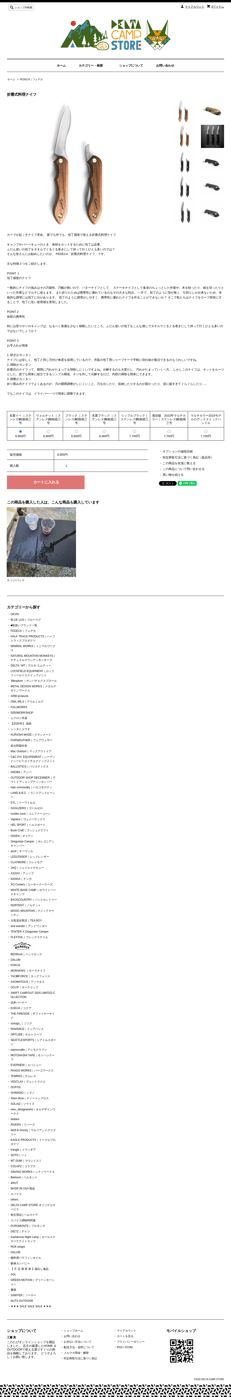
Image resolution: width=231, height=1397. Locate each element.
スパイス (16, 1194)
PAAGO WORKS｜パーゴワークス (32, 1070)
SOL (13, 1274)
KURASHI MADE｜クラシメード (31, 734)
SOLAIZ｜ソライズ (22, 1103)
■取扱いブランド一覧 (24, 625)
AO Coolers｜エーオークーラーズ (32, 884)
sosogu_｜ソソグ (21, 1023)
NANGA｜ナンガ (21, 879)
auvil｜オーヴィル (22, 851)
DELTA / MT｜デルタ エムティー (31, 665)
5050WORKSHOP (22, 712)
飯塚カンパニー (20, 1263)
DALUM (15, 959)
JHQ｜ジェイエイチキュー (27, 867)
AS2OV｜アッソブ (22, 873)
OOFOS (16, 1087)
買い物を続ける (173, 474)
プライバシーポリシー (131, 1341)
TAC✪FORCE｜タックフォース (30, 976)
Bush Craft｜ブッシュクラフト (30, 830)
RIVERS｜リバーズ (23, 1124)
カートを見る (125, 1336)
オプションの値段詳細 (178, 451)
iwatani (15, 1119)
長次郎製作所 (19, 745)
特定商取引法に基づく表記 (80, 1358)
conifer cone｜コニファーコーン (31, 813)
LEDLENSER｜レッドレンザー (30, 856)
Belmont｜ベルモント (24, 1177)
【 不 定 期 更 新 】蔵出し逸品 (30, 1269)
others (14, 1199)
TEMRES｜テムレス (23, 1076)
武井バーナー (19, 1002)
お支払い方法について (77, 1341)
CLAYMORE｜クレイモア (27, 862)
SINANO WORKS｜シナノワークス (33, 1171)
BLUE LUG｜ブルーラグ (26, 619)
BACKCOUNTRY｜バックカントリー (34, 899)
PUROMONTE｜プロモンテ (28, 1226)
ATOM (129, 1347)
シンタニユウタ (20, 729)
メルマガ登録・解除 (76, 1352)
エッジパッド (16, 580)
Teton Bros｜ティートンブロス (30, 1098)
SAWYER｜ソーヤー (23, 1295)
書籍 (13, 1289)
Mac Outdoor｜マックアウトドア (31, 751)
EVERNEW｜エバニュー (26, 1065)
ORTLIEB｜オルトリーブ (26, 1034)
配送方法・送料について (79, 1347)
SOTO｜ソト (19, 1155)
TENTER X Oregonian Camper (30, 931)
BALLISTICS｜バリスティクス (30, 766)
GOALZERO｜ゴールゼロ (27, 808)
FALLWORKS (19, 707)
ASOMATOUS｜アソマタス (28, 981)
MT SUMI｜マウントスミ (26, 1160)
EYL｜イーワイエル (23, 802)
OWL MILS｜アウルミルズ (27, 701)
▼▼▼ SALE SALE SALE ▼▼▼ (31, 1306)
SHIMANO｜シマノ (23, 1092)
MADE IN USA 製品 (23, 1188)
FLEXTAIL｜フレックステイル (29, 937)
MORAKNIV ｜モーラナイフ (28, 970)
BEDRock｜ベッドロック (26, 948)
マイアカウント (194, 6)
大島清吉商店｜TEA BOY (26, 920)
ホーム (61, 65)
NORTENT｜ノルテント (26, 905)
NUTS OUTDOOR (22, 1300)
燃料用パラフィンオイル (26, 1257)
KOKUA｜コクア (21, 1008)
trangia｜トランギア (23, 1149)
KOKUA (15, 965)
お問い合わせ (165, 65)
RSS (120, 1347)
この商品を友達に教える (179, 463)
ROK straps (18, 1246)
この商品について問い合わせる (184, 469)
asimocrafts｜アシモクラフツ (29, 1049)
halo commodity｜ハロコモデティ (31, 787)
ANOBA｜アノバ (21, 772)
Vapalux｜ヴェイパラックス (28, 819)
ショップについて (131, 65)
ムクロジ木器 (19, 718)
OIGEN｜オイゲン (22, 836)
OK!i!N (15, 614)
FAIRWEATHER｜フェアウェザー (31, 740)
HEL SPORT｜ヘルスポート (28, 824)
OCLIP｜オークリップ (24, 987)
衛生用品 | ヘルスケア (24, 1214)
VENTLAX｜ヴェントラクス (28, 1081)
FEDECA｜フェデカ (31, 79)
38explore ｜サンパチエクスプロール (34, 680)
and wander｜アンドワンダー (29, 926)
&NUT (14, 1183)
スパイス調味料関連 (23, 1220)
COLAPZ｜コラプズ (23, 1166)
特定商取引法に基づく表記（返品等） (188, 457)
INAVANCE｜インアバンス (27, 1029)
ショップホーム (73, 1330)
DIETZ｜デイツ (20, 1231)
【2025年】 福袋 (21, 723)
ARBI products (19, 696)
